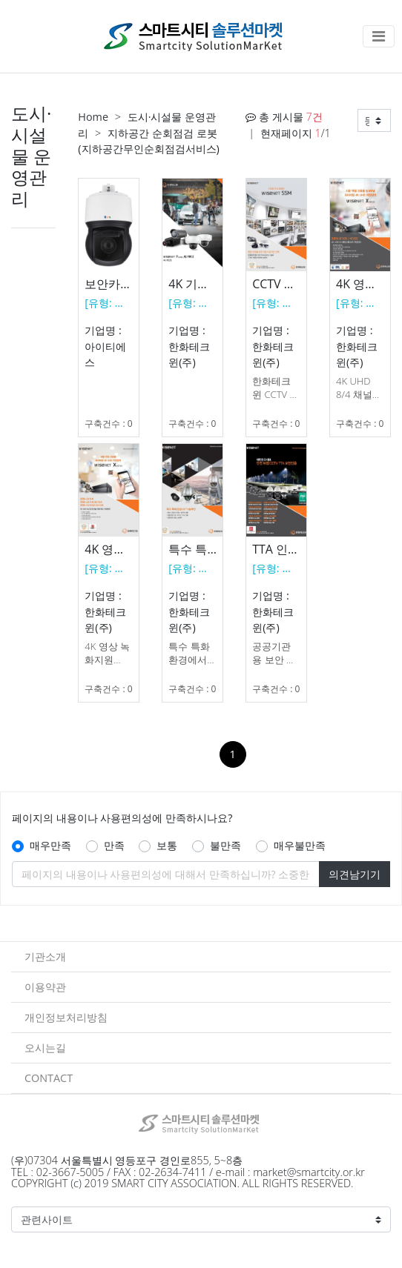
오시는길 (45, 1047)
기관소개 (45, 956)
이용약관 (45, 987)
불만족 (225, 845)
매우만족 (50, 845)
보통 (166, 845)
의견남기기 (354, 874)
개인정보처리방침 (66, 1017)
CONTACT (48, 1078)
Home (93, 117)
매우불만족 (300, 845)
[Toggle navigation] (379, 36)
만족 (114, 845)
